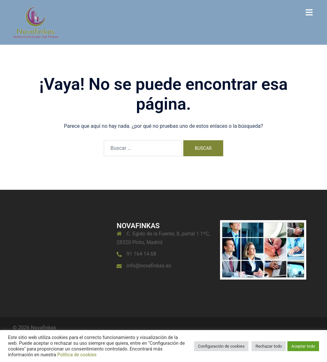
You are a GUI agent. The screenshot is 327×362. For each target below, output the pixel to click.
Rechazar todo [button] (268, 346)
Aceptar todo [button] (303, 346)
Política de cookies (76, 355)
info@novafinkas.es (148, 266)
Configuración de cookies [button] (221, 346)
